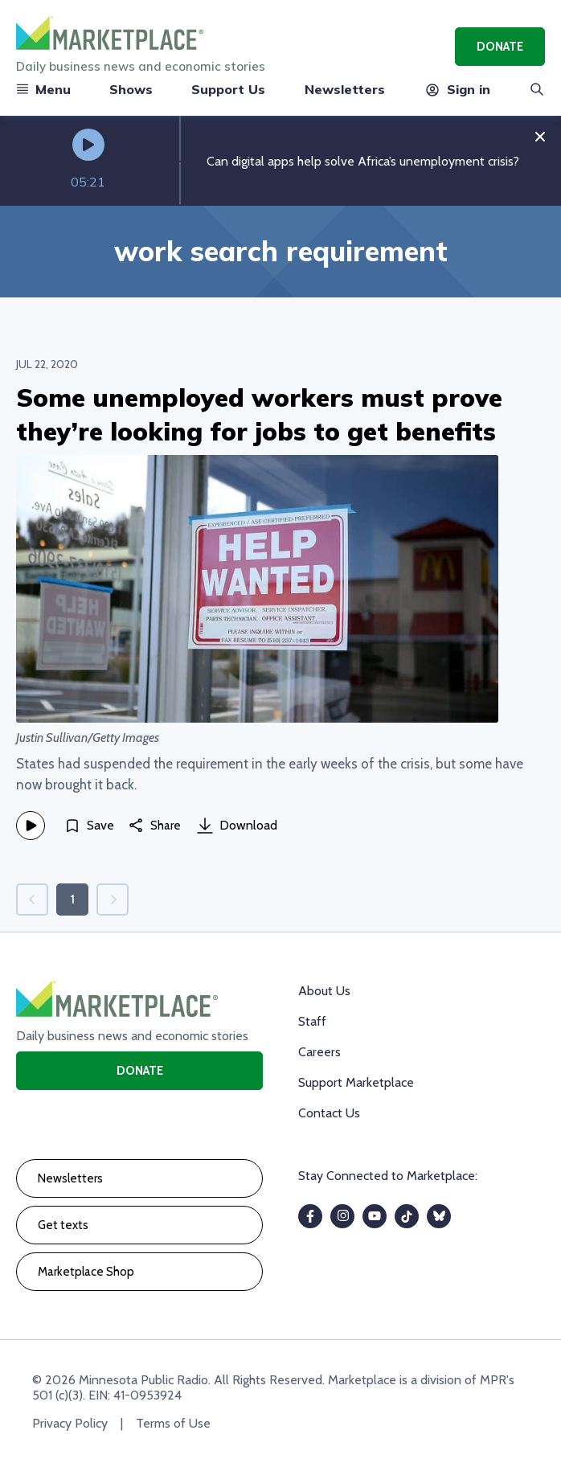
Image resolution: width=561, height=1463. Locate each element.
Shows (131, 89)
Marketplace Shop (86, 1271)
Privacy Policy (70, 1423)
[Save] (89, 825)
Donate (500, 46)
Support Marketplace (356, 1082)
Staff (312, 1021)
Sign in (457, 89)
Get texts (63, 1225)
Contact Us (329, 1113)
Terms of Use (173, 1423)
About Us (324, 990)
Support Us (228, 89)
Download (237, 826)
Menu (43, 89)
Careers (319, 1051)
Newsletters (345, 89)
